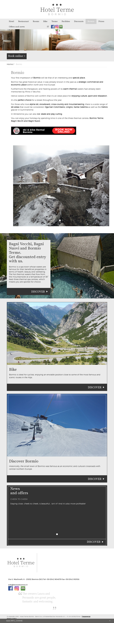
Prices (101, 21)
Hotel (11, 21)
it (48, 26)
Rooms (36, 21)
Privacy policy (11, 619)
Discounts (78, 21)
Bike (45, 21)
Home (10, 64)
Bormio (91, 21)
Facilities (66, 21)
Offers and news (17, 26)
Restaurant (23, 21)
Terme (55, 21)
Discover (38, 292)
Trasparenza (86, 616)
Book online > (16, 56)
